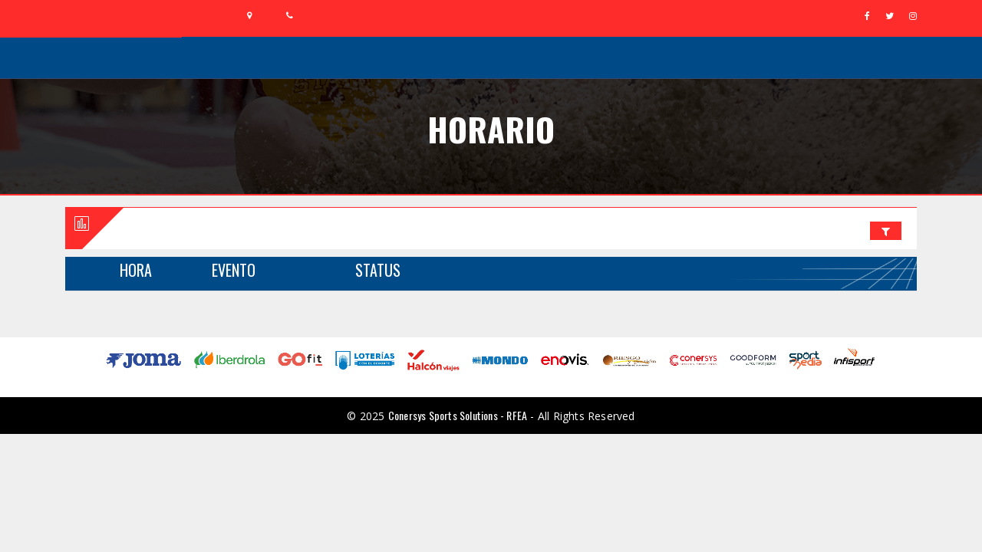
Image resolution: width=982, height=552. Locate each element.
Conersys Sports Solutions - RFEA (457, 415)
